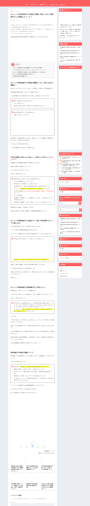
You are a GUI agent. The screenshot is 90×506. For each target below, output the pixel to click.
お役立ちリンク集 (54, 4)
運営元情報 (36, 502)
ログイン (62, 272)
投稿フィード (63, 275)
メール (13, 472)
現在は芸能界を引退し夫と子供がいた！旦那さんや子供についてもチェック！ (31, 69)
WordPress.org (64, 281)
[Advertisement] (32, 47)
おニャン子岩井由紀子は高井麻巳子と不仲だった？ (24, 73)
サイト (12, 478)
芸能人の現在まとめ (45, 2)
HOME (26, 4)
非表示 (18, 63)
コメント (13, 449)
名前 (12, 466)
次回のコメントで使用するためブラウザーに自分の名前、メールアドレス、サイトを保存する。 (32, 483)
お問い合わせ (62, 4)
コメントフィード (64, 278)
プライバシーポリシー (44, 502)
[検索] (79, 206)
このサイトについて (34, 4)
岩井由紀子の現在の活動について (20, 75)
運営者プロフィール (44, 4)
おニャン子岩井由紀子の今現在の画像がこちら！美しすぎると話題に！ (28, 67)
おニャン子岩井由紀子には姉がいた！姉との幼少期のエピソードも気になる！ (30, 71)
